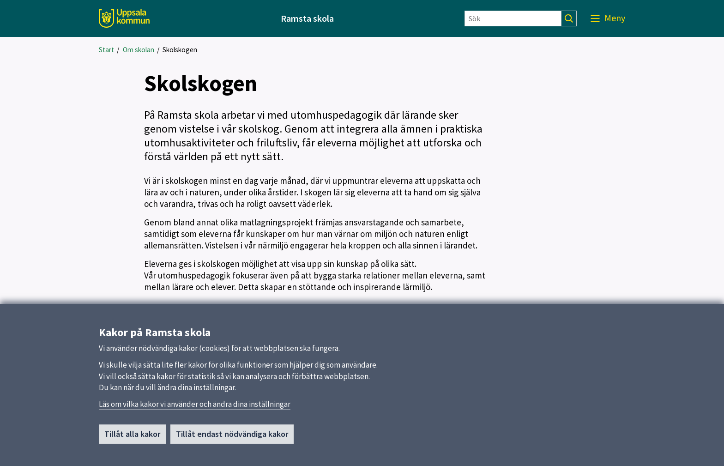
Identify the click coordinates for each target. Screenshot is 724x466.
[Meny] (608, 18)
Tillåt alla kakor (132, 436)
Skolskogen (180, 49)
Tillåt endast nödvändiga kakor (232, 436)
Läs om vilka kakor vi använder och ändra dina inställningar (194, 407)
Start (106, 49)
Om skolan (138, 49)
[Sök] (513, 18)
